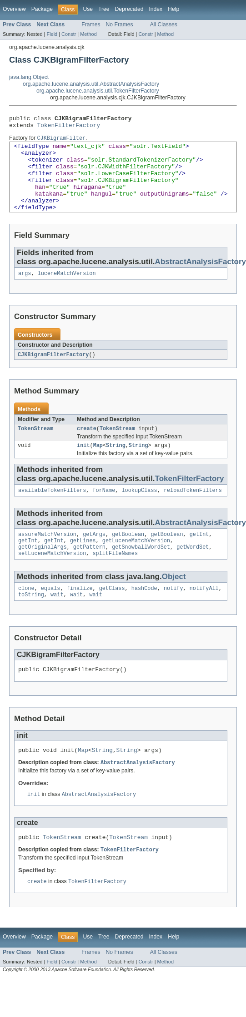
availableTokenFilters (52, 511)
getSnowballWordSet (141, 570)
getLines (83, 563)
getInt (199, 556)
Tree (104, 9)
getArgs (94, 556)
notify (173, 613)
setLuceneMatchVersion (52, 577)
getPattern (89, 570)
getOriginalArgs (42, 570)
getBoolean (128, 556)
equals (50, 613)
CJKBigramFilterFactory (53, 372)
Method (88, 34)
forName (103, 511)
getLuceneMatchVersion (136, 563)
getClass (112, 613)
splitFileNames (115, 577)
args (24, 291)
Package (42, 9)
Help (173, 9)
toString (31, 620)
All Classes (163, 24)
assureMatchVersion (47, 556)
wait (56, 620)
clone (26, 613)
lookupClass (139, 511)
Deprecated (129, 9)
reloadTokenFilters (193, 511)
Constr (68, 34)
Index (155, 9)
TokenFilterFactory (68, 127)
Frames (90, 24)
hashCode (144, 613)
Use (88, 9)
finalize (80, 613)
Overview (14, 9)
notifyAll (204, 613)
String (116, 465)
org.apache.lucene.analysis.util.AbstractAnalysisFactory (91, 84)
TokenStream (35, 447)
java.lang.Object (29, 77)
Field (51, 34)
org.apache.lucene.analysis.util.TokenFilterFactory (97, 91)
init (83, 465)
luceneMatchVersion (67, 291)
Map (98, 465)
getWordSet (192, 570)
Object (174, 601)
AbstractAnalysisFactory (137, 792)
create (86, 447)
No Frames (119, 24)
